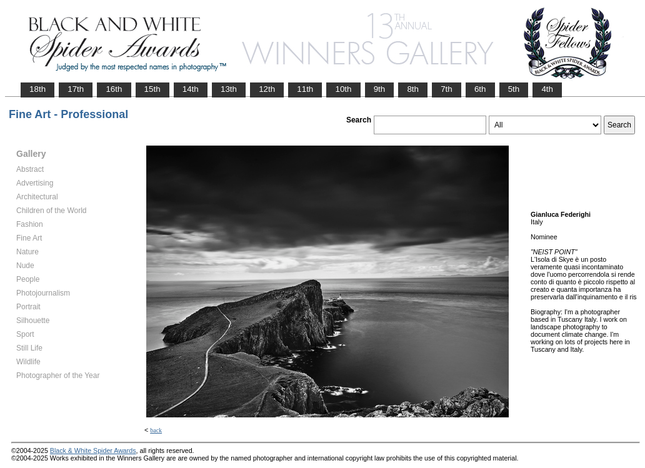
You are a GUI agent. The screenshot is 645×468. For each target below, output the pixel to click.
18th (37, 89)
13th (229, 89)
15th (153, 89)
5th (514, 89)
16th (114, 89)
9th (379, 89)
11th (305, 89)
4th (547, 89)
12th (267, 89)
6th (480, 89)
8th (413, 89)
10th (343, 89)
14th (191, 89)
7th (446, 89)
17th (76, 89)
